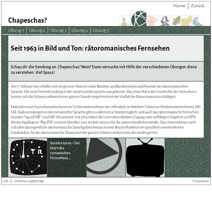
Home (179, 5)
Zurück (197, 5)
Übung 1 (16, 30)
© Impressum (200, 181)
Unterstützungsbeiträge (29, 181)
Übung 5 (101, 30)
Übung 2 (37, 30)
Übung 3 (59, 30)
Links (5, 181)
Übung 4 (80, 30)
